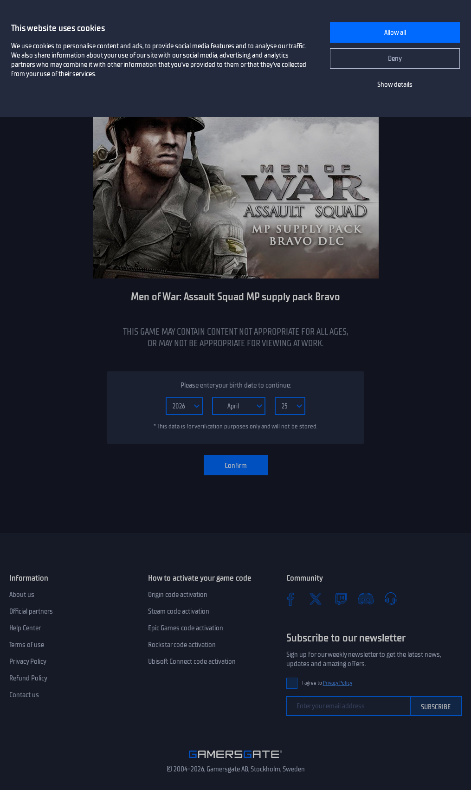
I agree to (327, 683)
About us (21, 594)
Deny (395, 58)
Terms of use (26, 644)
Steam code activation (178, 611)
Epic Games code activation (185, 628)
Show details (395, 84)
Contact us (24, 694)
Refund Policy (28, 678)
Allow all (395, 32)
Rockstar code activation (182, 644)
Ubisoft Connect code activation (192, 661)
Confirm (236, 465)
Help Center (25, 628)
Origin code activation (177, 594)
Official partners (31, 611)
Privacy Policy (27, 661)
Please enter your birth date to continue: (236, 385)
